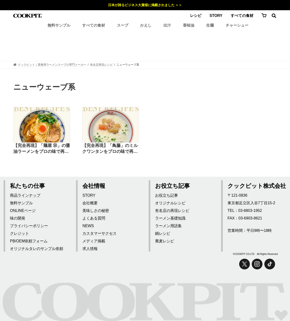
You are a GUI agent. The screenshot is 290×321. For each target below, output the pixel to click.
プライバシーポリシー (29, 226)
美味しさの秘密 (95, 211)
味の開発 (17, 218)
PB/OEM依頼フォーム (29, 241)
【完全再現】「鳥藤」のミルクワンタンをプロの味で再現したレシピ (110, 149)
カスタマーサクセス (99, 233)
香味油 (188, 25)
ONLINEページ (23, 211)
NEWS (88, 226)
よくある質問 (93, 218)
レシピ (195, 16)
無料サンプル (59, 25)
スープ (122, 25)
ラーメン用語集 (168, 226)
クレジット (19, 233)
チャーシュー (237, 25)
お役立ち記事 (166, 195)
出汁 (167, 25)
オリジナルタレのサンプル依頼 (36, 249)
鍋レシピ (162, 233)
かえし (146, 25)
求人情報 (90, 249)
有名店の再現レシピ (172, 211)
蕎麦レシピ (164, 241)
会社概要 (90, 203)
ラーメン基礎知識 (170, 218)
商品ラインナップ (25, 195)
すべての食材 (242, 16)
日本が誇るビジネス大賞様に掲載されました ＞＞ (145, 5)
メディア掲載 (93, 241)
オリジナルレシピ (170, 203)
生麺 (210, 25)
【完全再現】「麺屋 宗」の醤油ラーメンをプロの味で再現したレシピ (41, 149)
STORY (215, 16)
